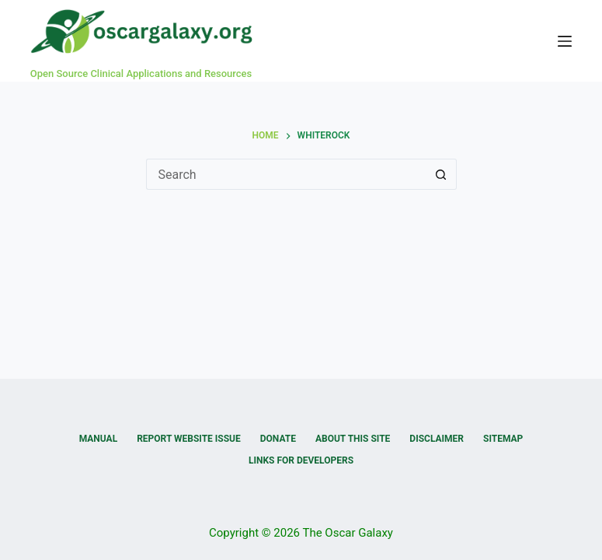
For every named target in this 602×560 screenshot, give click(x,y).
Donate (278, 438)
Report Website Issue (189, 438)
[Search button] (441, 174)
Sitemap (503, 438)
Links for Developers (301, 460)
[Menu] (565, 41)
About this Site (352, 438)
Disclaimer (436, 438)
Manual (98, 438)
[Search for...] (286, 174)
